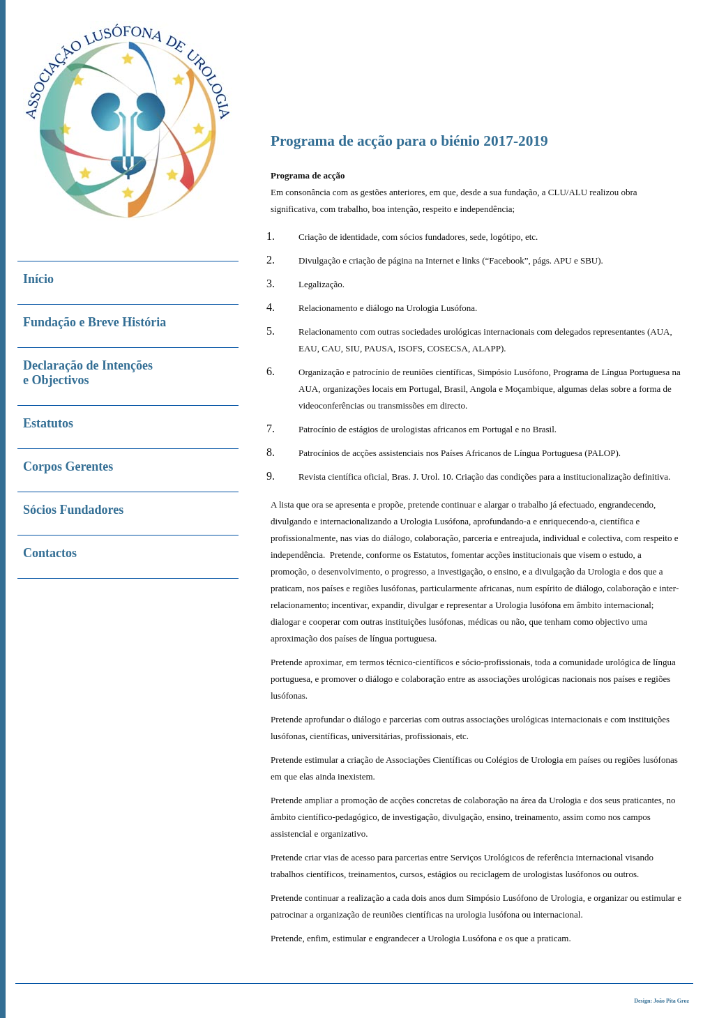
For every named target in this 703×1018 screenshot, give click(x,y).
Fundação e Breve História (94, 322)
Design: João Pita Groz (661, 1001)
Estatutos (48, 423)
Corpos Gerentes (68, 466)
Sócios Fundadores (73, 510)
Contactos (50, 553)
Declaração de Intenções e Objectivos (88, 372)
